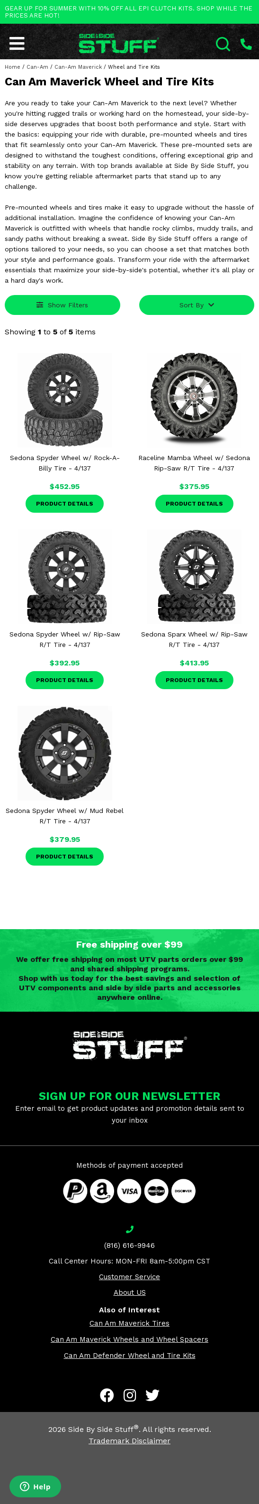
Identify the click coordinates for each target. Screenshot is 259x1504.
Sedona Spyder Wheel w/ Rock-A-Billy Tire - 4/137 (65, 463)
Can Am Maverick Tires (129, 1323)
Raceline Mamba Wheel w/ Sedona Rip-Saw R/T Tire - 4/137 (194, 463)
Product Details (64, 503)
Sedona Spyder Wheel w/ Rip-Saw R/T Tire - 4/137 (64, 639)
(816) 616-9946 (129, 1245)
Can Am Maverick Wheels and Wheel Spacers (129, 1339)
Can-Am (37, 67)
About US (130, 1292)
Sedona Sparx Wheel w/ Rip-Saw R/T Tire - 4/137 (194, 639)
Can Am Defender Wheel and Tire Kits (130, 1355)
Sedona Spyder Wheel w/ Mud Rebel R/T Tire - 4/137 (65, 816)
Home (12, 67)
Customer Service (129, 1277)
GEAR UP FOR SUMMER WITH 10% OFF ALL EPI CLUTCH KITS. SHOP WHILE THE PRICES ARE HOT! (128, 12)
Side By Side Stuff (103, 1429)
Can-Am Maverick (78, 67)
